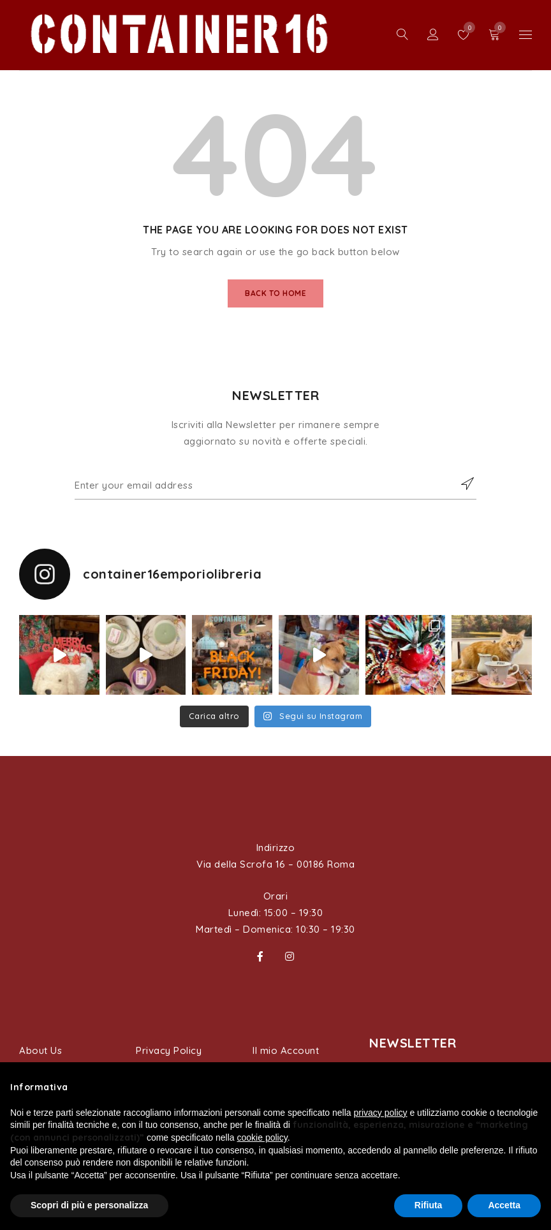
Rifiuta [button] (429, 1205)
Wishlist (466, 27)
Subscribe (460, 484)
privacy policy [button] (381, 1113)
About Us (40, 1050)
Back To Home (275, 293)
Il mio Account (286, 1050)
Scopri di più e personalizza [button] (89, 1205)
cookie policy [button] (262, 1137)
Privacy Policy (169, 1050)
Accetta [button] (504, 1205)
